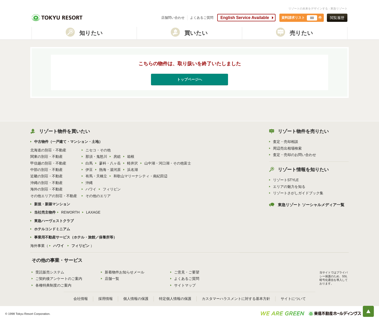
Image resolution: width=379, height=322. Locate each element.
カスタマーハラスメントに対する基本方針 (236, 299)
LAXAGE (93, 212)
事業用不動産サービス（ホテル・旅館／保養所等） (75, 237)
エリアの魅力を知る (289, 187)
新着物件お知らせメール (124, 272)
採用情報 (105, 299)
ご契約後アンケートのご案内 (58, 279)
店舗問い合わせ (173, 18)
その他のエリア (98, 196)
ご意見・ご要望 (186, 272)
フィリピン (112, 189)
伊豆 (89, 170)
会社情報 (80, 299)
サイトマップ (185, 285)
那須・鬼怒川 (96, 156)
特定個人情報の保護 (175, 299)
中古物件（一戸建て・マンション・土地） (68, 142)
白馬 (89, 163)
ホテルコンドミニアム (52, 229)
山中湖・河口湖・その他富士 (167, 163)
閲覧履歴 (337, 18)
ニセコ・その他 (98, 150)
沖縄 (89, 183)
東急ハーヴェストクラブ (54, 221)
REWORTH (70, 212)
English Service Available (244, 17)
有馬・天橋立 (96, 176)
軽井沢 (132, 163)
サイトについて (293, 299)
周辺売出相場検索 (287, 148)
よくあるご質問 (201, 18)
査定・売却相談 (285, 142)
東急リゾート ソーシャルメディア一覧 (311, 205)
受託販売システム (49, 272)
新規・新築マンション (52, 204)
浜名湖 (132, 170)
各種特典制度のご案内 (53, 285)
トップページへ (189, 79)
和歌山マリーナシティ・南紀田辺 (140, 176)
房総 (117, 156)
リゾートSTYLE (286, 180)
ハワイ (91, 189)
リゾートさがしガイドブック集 (298, 193)
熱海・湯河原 (110, 170)
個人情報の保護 (135, 299)
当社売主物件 (45, 212)
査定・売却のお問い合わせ (294, 155)
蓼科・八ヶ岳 (110, 163)
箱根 (130, 156)
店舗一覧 (112, 279)
